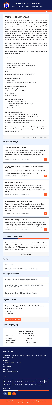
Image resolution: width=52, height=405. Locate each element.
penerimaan (7, 381)
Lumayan (10, 313)
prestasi (40, 381)
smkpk (33, 381)
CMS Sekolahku (10, 264)
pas (46, 381)
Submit (9, 319)
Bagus (9, 311)
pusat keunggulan (30, 384)
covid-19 (26, 381)
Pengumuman (18, 381)
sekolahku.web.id (29, 403)
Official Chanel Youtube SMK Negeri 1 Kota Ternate (21, 269)
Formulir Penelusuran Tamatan (15, 147)
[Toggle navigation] (47, 11)
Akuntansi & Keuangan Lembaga (16, 220)
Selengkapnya (26, 254)
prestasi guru (18, 384)
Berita (40, 384)
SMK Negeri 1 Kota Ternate (27, 401)
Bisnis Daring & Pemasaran (14, 182)
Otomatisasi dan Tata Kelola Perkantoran (18, 201)
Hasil (17, 319)
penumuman (7, 384)
